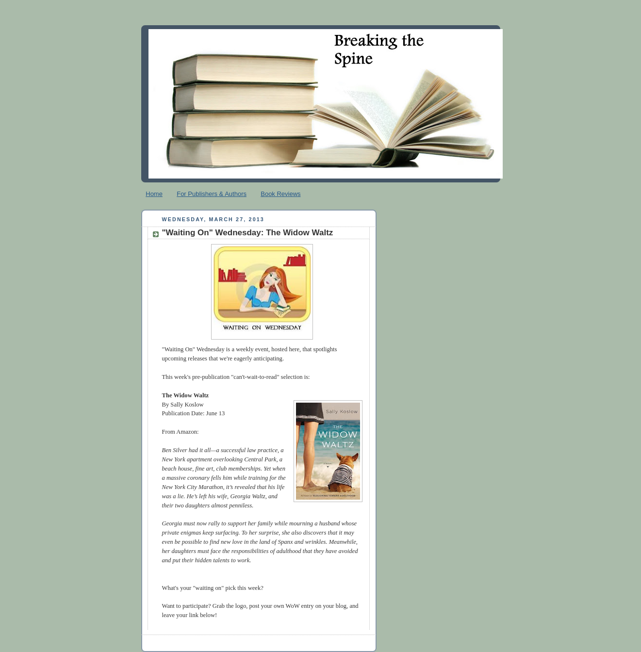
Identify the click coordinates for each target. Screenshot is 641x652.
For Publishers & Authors (212, 193)
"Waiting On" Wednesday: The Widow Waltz (247, 232)
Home (154, 193)
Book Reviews (280, 193)
